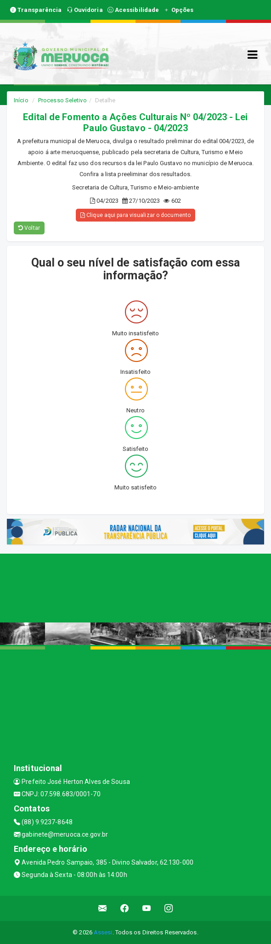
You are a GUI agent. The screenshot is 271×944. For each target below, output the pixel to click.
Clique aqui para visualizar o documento (135, 215)
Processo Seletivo (62, 100)
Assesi (103, 932)
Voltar (29, 228)
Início (21, 100)
